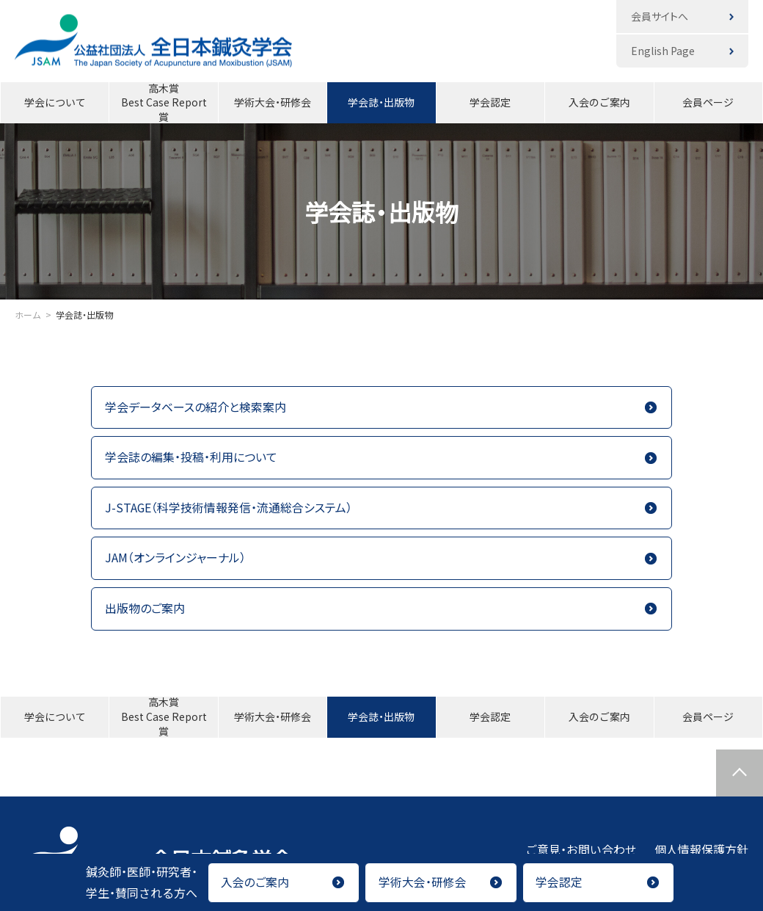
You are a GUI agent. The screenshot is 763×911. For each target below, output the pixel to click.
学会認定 (490, 102)
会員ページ (708, 102)
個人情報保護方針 (701, 850)
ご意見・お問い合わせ (581, 850)
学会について (55, 102)
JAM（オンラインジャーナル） (175, 558)
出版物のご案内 (145, 609)
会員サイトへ (659, 16)
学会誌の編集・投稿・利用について (191, 457)
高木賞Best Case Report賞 (164, 102)
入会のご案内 (599, 102)
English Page (663, 50)
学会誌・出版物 (381, 102)
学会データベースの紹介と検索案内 (195, 407)
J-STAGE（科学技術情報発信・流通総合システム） (229, 508)
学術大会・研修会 (272, 102)
